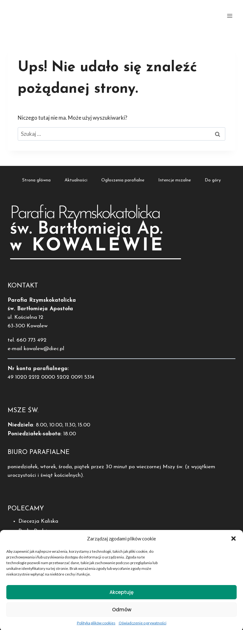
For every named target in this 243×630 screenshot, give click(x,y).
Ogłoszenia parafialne (122, 180)
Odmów (121, 615)
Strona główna (36, 180)
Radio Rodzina (35, 531)
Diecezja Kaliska (38, 521)
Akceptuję (121, 597)
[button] (233, 544)
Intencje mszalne (174, 180)
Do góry (213, 180)
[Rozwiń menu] (229, 16)
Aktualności (76, 180)
